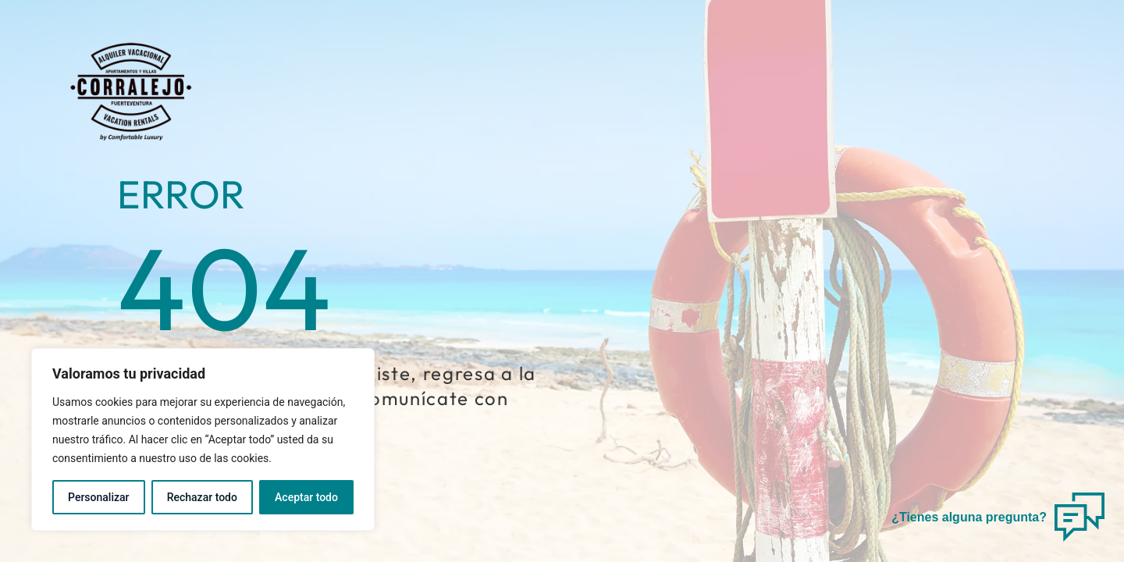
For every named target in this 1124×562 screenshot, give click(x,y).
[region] (203, 439)
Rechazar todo (202, 497)
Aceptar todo (306, 497)
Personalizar (98, 497)
